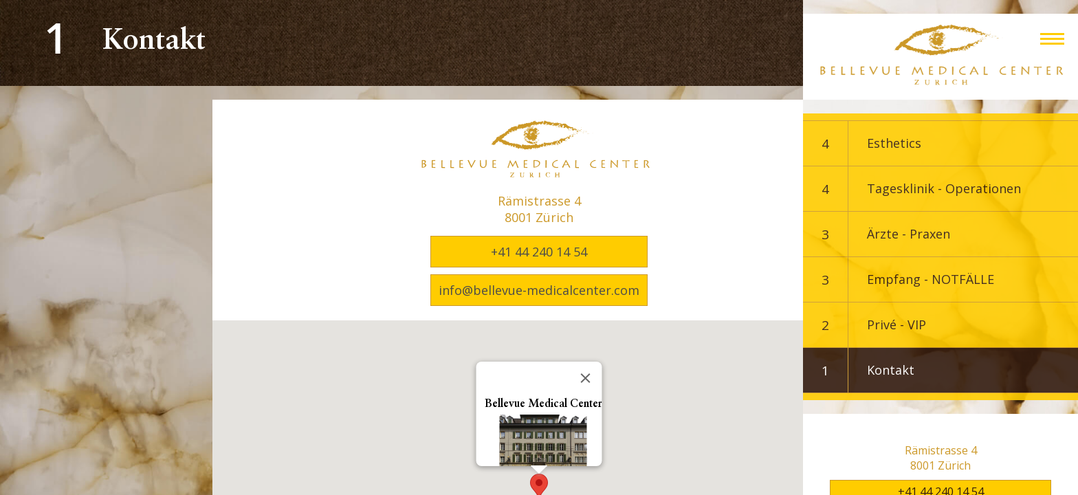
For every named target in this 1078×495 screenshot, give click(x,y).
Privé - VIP (896, 324)
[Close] (585, 378)
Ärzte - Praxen (908, 234)
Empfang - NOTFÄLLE (930, 279)
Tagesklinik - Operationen (944, 188)
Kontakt (890, 370)
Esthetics (894, 143)
